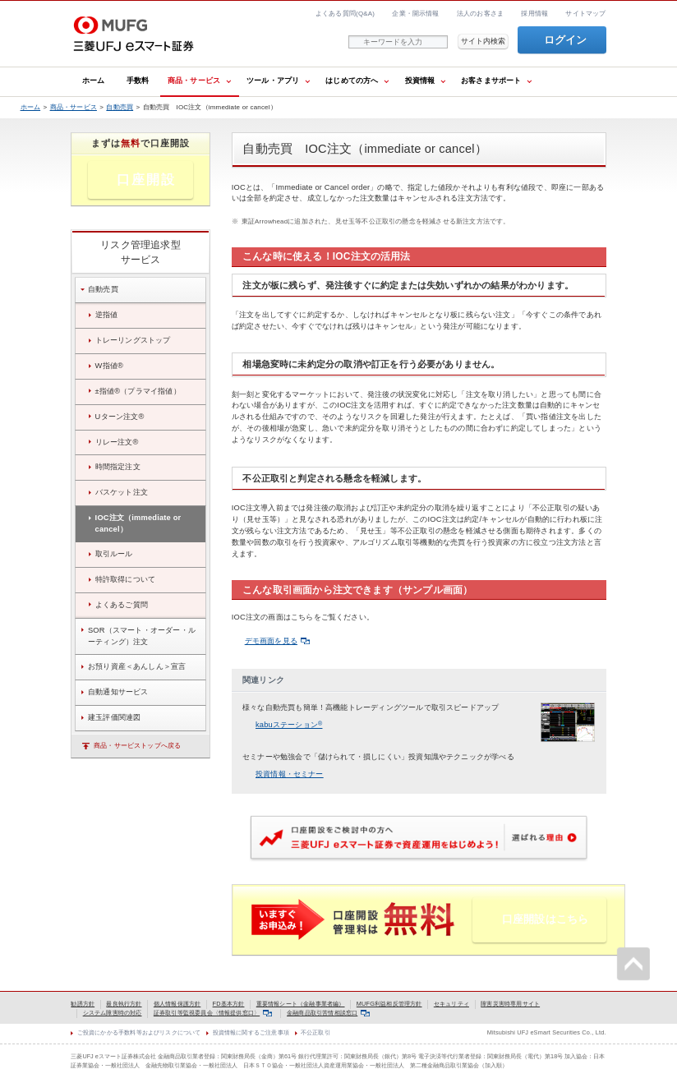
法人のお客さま (480, 13)
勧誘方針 (82, 1003)
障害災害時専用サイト (510, 1003)
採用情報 (534, 13)
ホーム (93, 80)
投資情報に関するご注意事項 (251, 1032)
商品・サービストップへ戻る (137, 745)
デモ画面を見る (277, 641)
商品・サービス (194, 80)
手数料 (138, 80)
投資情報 (420, 80)
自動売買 (119, 107)
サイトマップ (585, 13)
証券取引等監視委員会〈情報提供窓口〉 (213, 1012)
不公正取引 (315, 1032)
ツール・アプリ (272, 80)
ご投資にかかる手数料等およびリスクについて (139, 1032)
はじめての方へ (351, 80)
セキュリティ (451, 1003)
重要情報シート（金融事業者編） (300, 1003)
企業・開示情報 (415, 13)
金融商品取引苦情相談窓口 (328, 1012)
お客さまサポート (491, 80)
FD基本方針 (229, 1003)
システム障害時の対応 (112, 1012)
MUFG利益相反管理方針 (389, 1003)
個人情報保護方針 (177, 1003)
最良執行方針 (123, 1003)
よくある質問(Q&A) (345, 13)
